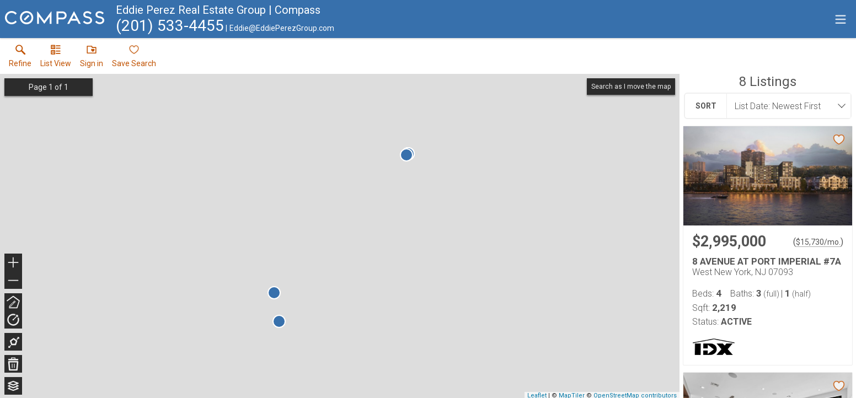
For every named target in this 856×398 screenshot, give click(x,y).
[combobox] (785, 106)
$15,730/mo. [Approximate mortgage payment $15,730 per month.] (818, 242)
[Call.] (170, 28)
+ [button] (13, 263)
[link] (20, 58)
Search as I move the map (631, 86)
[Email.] (280, 28)
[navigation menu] (840, 19)
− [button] (13, 280)
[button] (55, 58)
